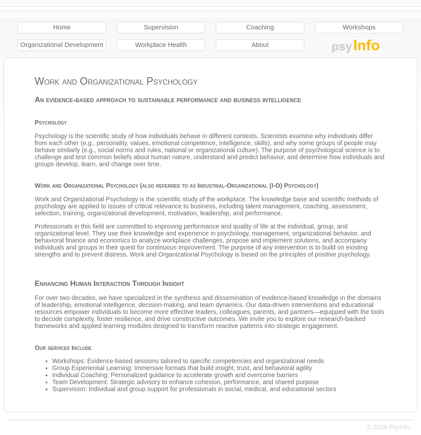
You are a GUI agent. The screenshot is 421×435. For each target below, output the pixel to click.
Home (62, 27)
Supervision (161, 27)
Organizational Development (61, 44)
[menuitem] (67, 30)
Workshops (359, 27)
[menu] (217, 39)
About (259, 44)
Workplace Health (161, 44)
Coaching (260, 27)
